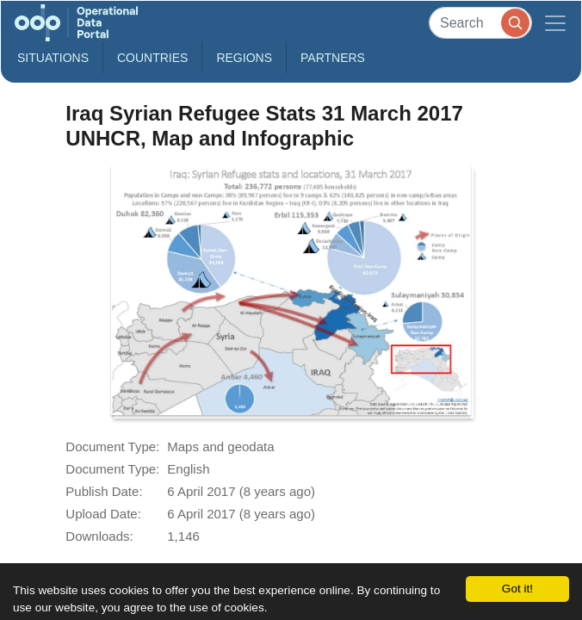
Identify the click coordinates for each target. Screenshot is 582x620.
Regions (244, 58)
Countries (152, 58)
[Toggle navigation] (555, 22)
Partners (332, 58)
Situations (53, 58)
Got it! (517, 588)
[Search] (480, 23)
